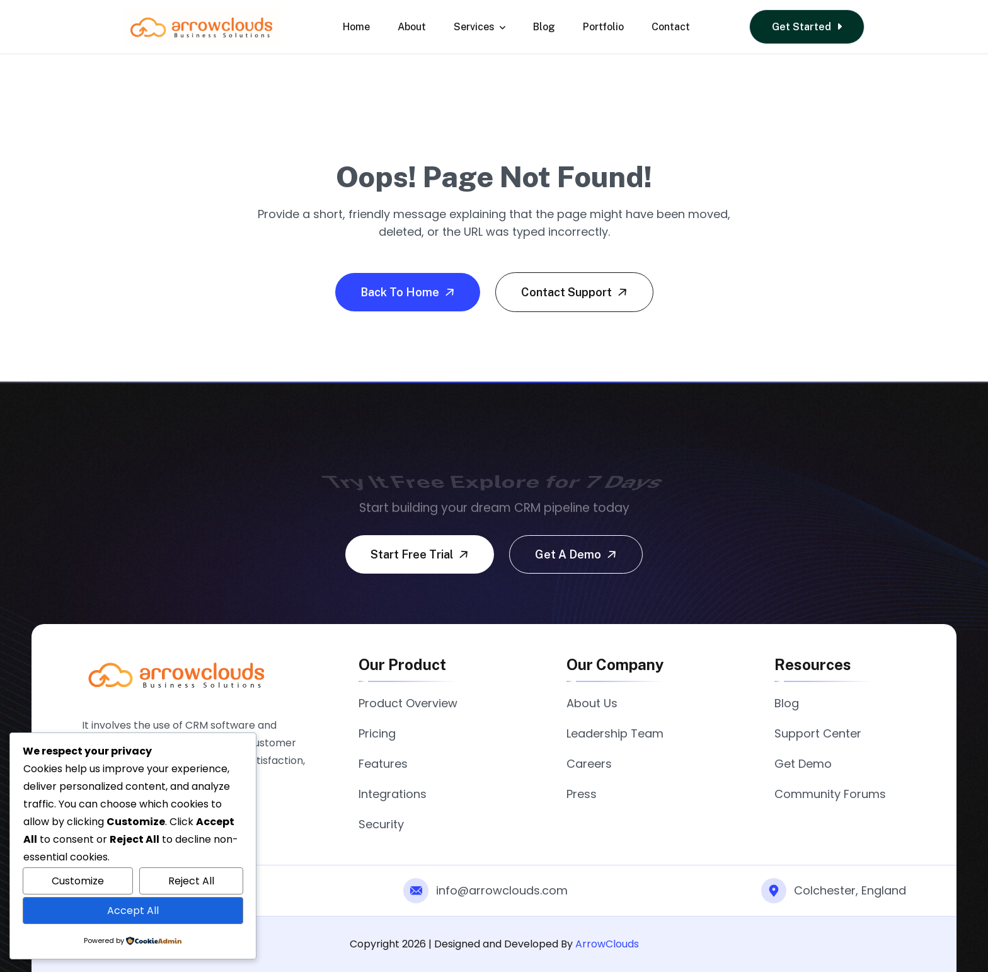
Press (581, 794)
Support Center (817, 733)
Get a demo (577, 554)
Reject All (191, 881)
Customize (78, 881)
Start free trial (420, 554)
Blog (544, 27)
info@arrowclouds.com (502, 890)
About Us (592, 703)
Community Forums (830, 794)
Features (383, 764)
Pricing (377, 733)
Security (381, 824)
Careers (589, 764)
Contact (671, 27)
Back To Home (408, 291)
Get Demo (803, 764)
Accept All (133, 910)
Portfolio (603, 27)
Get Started (807, 27)
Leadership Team (614, 733)
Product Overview (408, 703)
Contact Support (575, 291)
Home (356, 27)
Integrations (393, 794)
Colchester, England (850, 890)
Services (479, 27)
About (412, 27)
